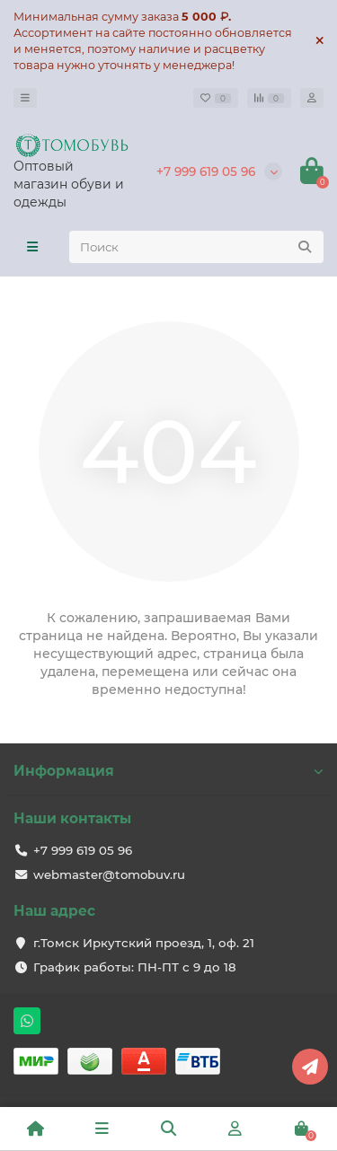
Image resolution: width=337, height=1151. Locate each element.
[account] (312, 98)
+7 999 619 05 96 (205, 171)
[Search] (196, 247)
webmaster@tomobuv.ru (109, 874)
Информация (168, 770)
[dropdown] (25, 98)
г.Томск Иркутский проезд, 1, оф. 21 (143, 943)
